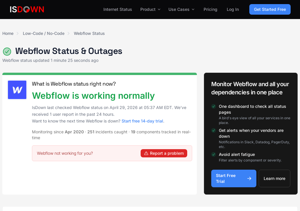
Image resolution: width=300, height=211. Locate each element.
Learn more (274, 178)
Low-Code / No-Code (43, 33)
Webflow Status (89, 33)
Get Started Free (270, 9)
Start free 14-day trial (142, 120)
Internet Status (117, 9)
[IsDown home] (27, 9)
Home (7, 33)
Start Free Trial (234, 178)
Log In (233, 9)
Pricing (210, 9)
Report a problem (164, 153)
